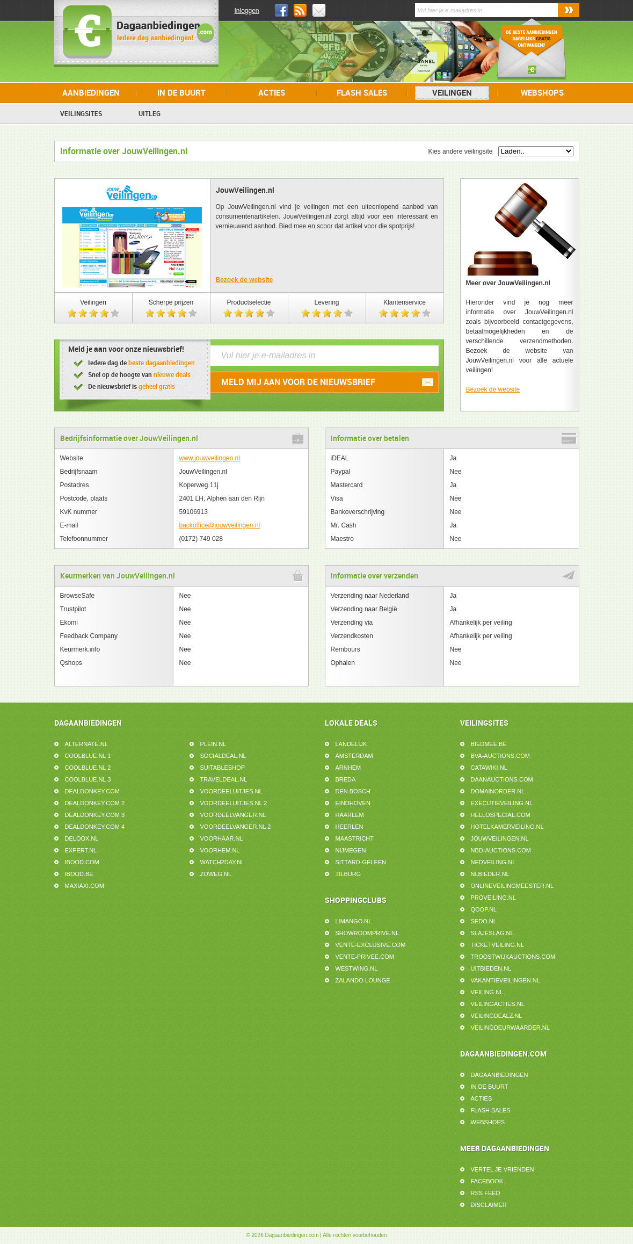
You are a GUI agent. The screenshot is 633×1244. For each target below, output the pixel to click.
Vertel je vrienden (502, 1169)
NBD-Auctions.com (501, 850)
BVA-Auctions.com (500, 756)
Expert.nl (81, 850)
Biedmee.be (489, 744)
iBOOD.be (79, 874)
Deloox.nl (82, 838)
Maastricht (355, 838)
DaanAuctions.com (502, 779)
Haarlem (350, 815)
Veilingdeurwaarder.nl (510, 1027)
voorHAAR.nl (221, 838)
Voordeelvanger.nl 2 (235, 826)
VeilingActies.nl (498, 1004)
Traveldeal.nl (224, 779)
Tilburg (348, 874)
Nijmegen (351, 850)
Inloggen (247, 11)
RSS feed (485, 1193)
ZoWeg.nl (216, 874)
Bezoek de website (244, 280)
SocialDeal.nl (223, 756)
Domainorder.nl (498, 791)
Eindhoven (353, 803)
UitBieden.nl (491, 968)
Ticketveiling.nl (498, 945)
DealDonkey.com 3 (95, 815)
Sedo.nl (484, 921)
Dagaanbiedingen (499, 1075)
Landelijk (351, 744)
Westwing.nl (357, 968)
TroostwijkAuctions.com (513, 956)
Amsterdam (354, 756)
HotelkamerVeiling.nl (507, 826)
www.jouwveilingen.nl (209, 458)
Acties (271, 93)
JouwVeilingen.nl (500, 838)
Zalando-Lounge (363, 980)
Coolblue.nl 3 (88, 779)
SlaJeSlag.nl (492, 933)
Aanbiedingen (91, 93)
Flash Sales (362, 93)
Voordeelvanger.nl (233, 815)
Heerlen (349, 826)
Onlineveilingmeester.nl (512, 886)
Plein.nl (213, 744)
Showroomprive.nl (367, 933)
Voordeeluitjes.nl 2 (233, 803)
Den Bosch (353, 791)
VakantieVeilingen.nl (505, 980)
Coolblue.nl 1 (88, 756)
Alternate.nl (86, 744)
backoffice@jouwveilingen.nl (219, 525)
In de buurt (181, 93)
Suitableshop (222, 767)
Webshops (542, 93)
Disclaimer (489, 1205)
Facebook (487, 1181)
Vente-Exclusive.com (371, 945)
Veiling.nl (487, 992)
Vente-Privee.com (365, 956)
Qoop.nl (484, 909)
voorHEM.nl (220, 850)
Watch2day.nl (222, 862)
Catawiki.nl (489, 767)
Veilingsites (81, 114)
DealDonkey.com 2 (95, 803)
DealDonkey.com (92, 791)
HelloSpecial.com (500, 815)
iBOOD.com (82, 862)
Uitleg (150, 114)
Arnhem (348, 767)
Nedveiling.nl (493, 862)
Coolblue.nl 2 (88, 767)
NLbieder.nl (490, 874)
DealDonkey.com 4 (95, 826)
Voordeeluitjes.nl (231, 791)
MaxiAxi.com (84, 886)
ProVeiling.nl (493, 897)
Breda (346, 779)
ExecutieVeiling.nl (502, 803)
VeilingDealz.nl (496, 1015)
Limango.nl (354, 921)
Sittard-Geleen (361, 862)
